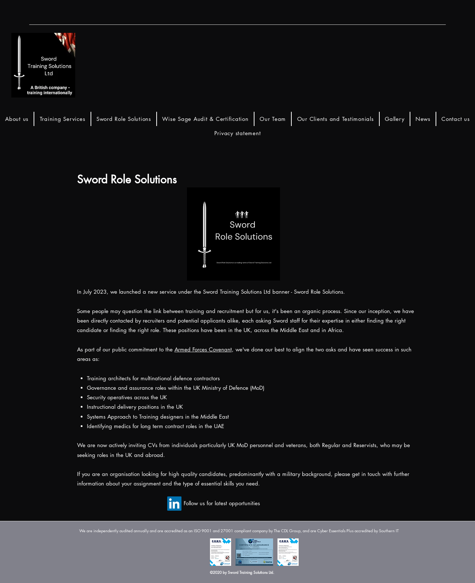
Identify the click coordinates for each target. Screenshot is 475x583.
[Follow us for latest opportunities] (221, 503)
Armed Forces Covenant (203, 349)
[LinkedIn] (174, 503)
